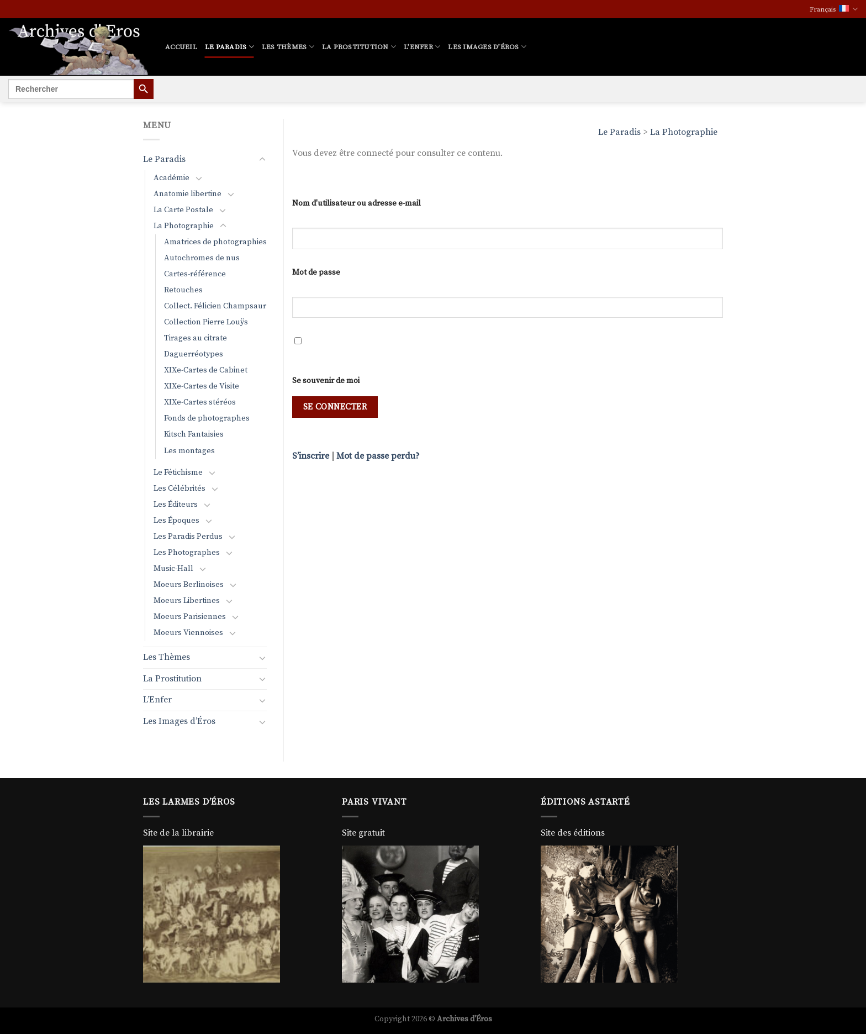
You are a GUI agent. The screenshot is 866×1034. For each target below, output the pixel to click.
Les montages (189, 451)
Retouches (183, 290)
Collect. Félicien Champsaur (215, 306)
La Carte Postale (183, 210)
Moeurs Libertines (187, 601)
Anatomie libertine (187, 194)
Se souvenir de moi (326, 381)
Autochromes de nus (202, 258)
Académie (171, 178)
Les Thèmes (288, 46)
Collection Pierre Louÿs (206, 322)
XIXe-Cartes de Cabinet (205, 370)
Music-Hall (173, 569)
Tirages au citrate (195, 338)
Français (834, 9)
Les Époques (176, 521)
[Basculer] (262, 159)
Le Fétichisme (178, 472)
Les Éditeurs (176, 505)
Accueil (181, 47)
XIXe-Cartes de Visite (201, 386)
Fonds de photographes (207, 418)
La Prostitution (359, 46)
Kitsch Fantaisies (194, 434)
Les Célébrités (179, 489)
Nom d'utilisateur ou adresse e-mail (356, 203)
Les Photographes (187, 553)
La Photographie (683, 132)
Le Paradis (229, 46)
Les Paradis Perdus (188, 537)
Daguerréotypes (193, 354)
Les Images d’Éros (487, 46)
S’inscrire (310, 455)
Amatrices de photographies (215, 242)
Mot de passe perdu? (378, 455)
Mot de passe (316, 272)
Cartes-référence (195, 274)
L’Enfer (422, 46)
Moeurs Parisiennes (190, 617)
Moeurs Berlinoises (189, 585)
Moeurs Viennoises (188, 633)
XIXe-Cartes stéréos (200, 402)
